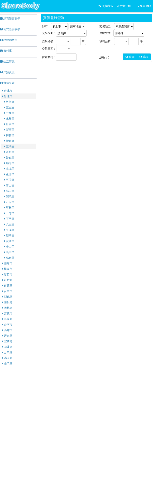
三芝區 (9, 213)
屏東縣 (7, 335)
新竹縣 (7, 280)
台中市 (7, 291)
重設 (143, 56)
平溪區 (9, 229)
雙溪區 (9, 235)
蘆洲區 (9, 174)
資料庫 (6, 50)
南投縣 (7, 302)
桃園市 (7, 268)
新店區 (9, 129)
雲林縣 (7, 307)
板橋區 (9, 101)
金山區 (9, 246)
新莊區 (9, 124)
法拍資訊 (7, 72)
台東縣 (7, 352)
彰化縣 (7, 296)
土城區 (9, 168)
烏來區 (9, 257)
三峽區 (9, 146)
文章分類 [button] (125, 6)
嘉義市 (7, 313)
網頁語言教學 (10, 18)
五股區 (9, 179)
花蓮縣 (7, 346)
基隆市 (7, 263)
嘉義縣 (7, 319)
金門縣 (7, 363)
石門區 (9, 218)
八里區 (9, 224)
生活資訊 (7, 61)
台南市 (7, 324)
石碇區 (9, 202)
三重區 (9, 107)
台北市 (7, 90)
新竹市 (7, 274)
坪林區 (9, 207)
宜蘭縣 (7, 341)
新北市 (7, 96)
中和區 (9, 113)
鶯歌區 (9, 140)
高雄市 (7, 330)
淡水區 (9, 152)
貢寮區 (9, 241)
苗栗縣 (7, 285)
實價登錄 (7, 83)
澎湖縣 (7, 358)
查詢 (130, 56)
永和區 (9, 118)
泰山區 (9, 185)
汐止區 (9, 157)
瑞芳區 (9, 163)
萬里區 (9, 252)
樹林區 (9, 135)
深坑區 (9, 196)
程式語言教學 (10, 29)
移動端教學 (8, 40)
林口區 (9, 191)
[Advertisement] (18, 429)
